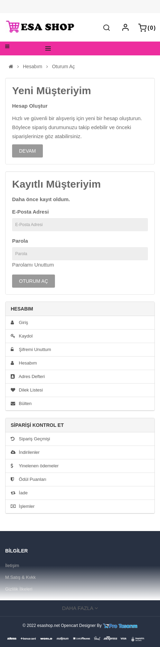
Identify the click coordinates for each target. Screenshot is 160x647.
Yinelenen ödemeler (35, 465)
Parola (20, 241)
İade (19, 492)
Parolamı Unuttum (33, 265)
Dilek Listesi (27, 390)
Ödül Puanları (28, 479)
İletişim (12, 565)
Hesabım (32, 66)
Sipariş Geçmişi (30, 438)
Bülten (21, 403)
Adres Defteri (28, 376)
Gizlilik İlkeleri (18, 589)
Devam (27, 151)
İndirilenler (25, 452)
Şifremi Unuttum (31, 349)
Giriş (19, 322)
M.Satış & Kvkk (20, 577)
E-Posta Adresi (30, 212)
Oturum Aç (63, 66)
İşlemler (23, 506)
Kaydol (21, 336)
